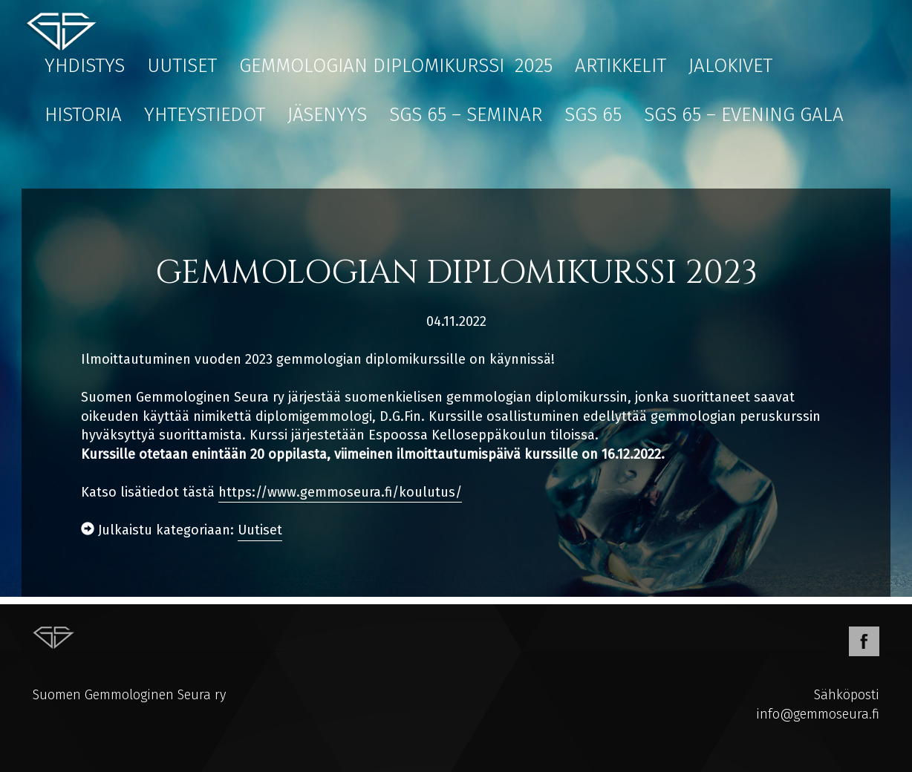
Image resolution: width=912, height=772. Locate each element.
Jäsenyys (327, 114)
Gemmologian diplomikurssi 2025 (396, 65)
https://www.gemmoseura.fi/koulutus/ (340, 492)
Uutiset (182, 65)
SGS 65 (593, 114)
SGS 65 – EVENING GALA (744, 114)
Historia (83, 114)
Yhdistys (85, 65)
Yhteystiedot (204, 114)
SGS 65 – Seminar (465, 114)
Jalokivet (730, 65)
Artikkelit (620, 65)
